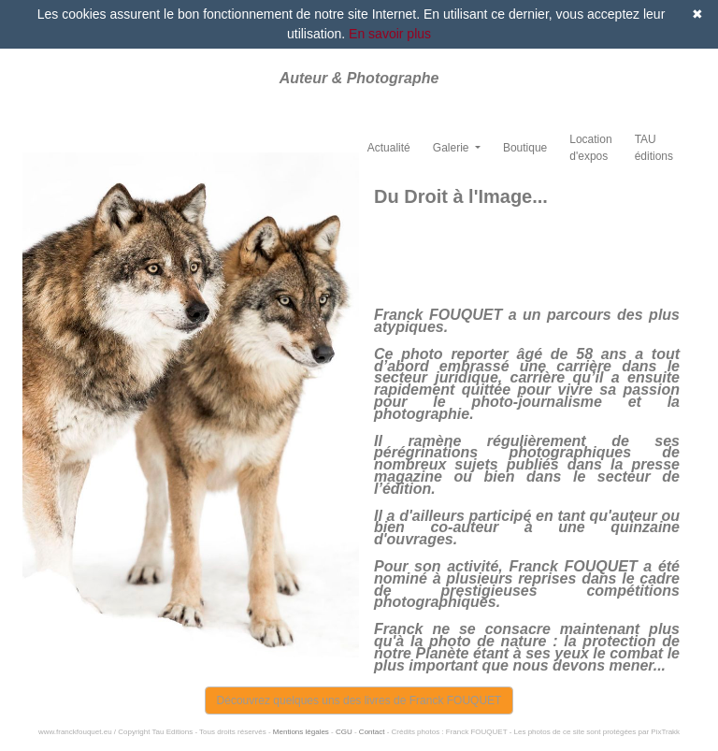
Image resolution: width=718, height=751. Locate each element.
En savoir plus (390, 33)
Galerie (452, 147)
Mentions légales (301, 732)
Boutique (525, 147)
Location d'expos (590, 148)
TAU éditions (654, 148)
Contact (372, 732)
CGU (344, 732)
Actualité (388, 147)
